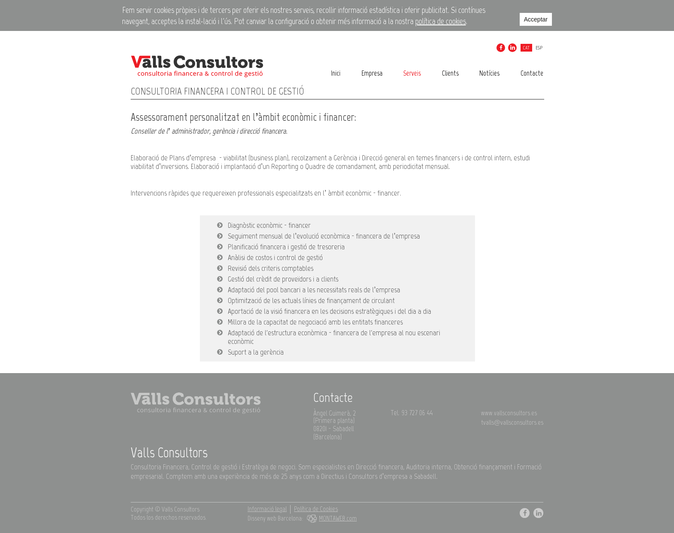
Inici (335, 73)
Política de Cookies (316, 509)
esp (539, 48)
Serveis (412, 73)
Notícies (489, 73)
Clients (450, 73)
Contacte (532, 73)
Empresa (372, 73)
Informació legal (267, 509)
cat (526, 48)
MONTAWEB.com (331, 518)
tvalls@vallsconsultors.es (512, 422)
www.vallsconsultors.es (509, 413)
